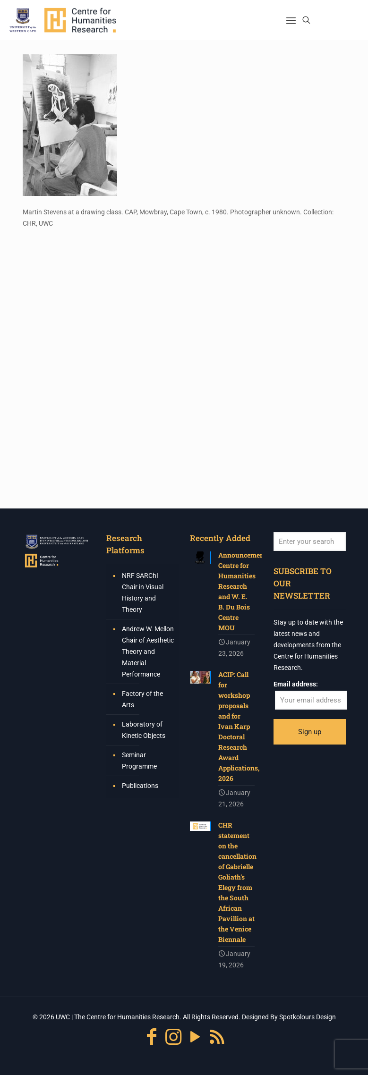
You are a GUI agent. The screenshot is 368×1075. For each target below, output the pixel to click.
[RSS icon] (216, 1037)
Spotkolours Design (307, 1017)
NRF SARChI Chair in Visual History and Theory (142, 592)
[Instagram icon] (173, 1037)
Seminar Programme (139, 760)
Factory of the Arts (142, 699)
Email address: (296, 684)
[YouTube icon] (195, 1037)
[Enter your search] (310, 541)
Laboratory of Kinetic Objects (143, 729)
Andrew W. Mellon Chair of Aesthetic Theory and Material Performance (148, 651)
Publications (140, 785)
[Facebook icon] (151, 1037)
